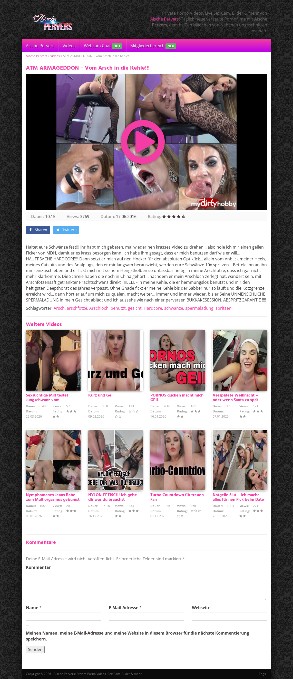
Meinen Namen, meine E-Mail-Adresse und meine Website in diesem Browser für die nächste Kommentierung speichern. (137, 636)
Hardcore (153, 308)
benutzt (118, 308)
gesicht (135, 308)
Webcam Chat (103, 46)
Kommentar (38, 567)
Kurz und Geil (100, 395)
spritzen (223, 308)
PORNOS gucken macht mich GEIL (176, 397)
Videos (69, 46)
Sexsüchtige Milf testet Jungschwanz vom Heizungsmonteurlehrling (49, 400)
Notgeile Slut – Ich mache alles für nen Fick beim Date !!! (238, 500)
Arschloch (99, 308)
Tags (262, 674)
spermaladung (199, 308)
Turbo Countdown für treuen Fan (177, 497)
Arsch (59, 308)
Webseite (201, 607)
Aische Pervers (164, 19)
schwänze (173, 308)
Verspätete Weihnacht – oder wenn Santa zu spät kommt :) (235, 400)
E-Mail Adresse (123, 607)
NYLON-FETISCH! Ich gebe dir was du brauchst (112, 497)
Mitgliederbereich (153, 46)
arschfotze (77, 308)
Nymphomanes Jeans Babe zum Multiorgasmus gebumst (53, 497)
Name (32, 607)
